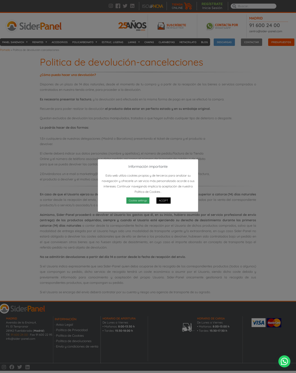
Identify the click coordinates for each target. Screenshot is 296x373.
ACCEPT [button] (163, 200)
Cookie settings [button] (138, 200)
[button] (284, 361)
